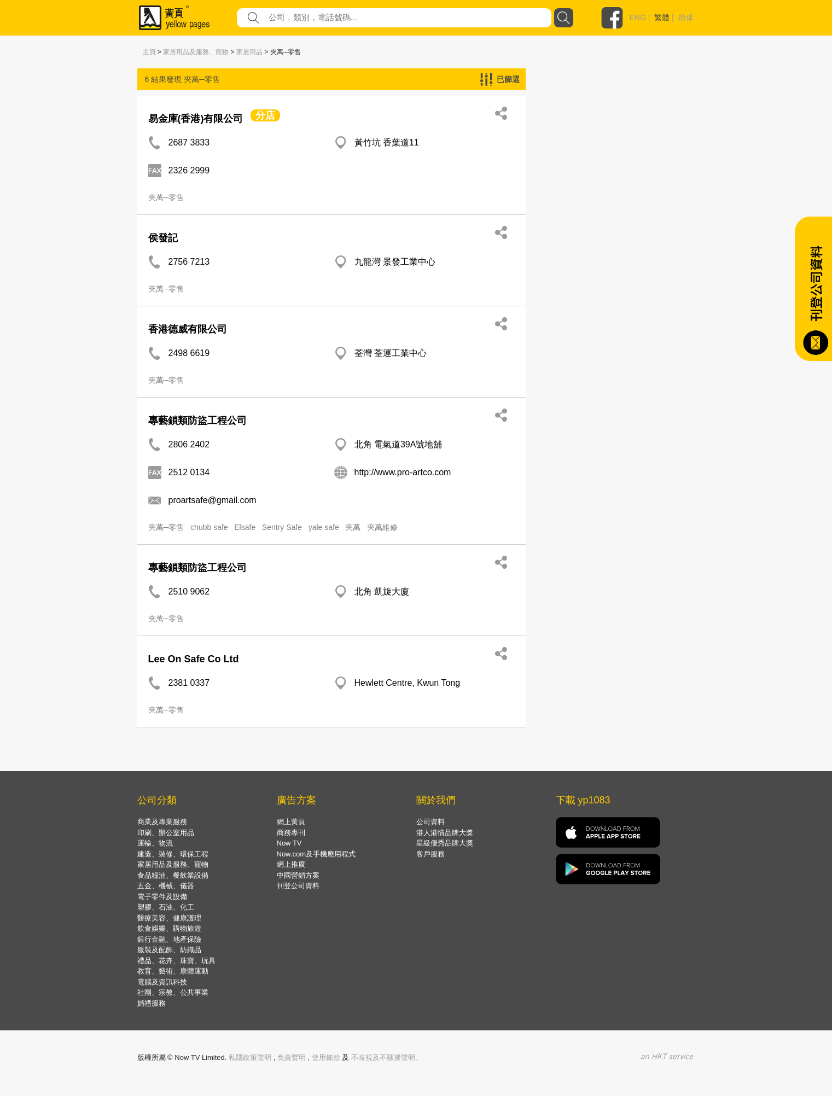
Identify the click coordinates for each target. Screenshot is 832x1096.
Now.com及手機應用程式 (316, 854)
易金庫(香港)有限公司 (195, 118)
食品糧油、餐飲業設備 (172, 875)
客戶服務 (430, 854)
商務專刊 (291, 833)
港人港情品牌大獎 (444, 833)
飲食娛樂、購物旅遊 (169, 928)
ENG (638, 17)
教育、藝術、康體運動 (172, 971)
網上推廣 (291, 864)
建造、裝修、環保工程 (172, 854)
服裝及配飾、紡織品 (169, 950)
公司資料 (430, 822)
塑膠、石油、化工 (165, 907)
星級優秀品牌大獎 (444, 843)
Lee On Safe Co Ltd (193, 659)
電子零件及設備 (162, 897)
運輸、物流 (155, 843)
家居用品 (249, 52)
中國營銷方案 (298, 875)
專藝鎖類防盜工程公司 (197, 420)
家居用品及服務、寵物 (196, 52)
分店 (265, 115)
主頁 (149, 52)
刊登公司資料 (298, 886)
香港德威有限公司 (187, 329)
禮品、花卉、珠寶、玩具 (176, 961)
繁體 (662, 17)
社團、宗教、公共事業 (172, 992)
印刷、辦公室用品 (165, 833)
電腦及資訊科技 (162, 982)
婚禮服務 (151, 1003)
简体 (686, 17)
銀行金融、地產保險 (169, 939)
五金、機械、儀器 (165, 886)
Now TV (289, 843)
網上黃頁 (291, 822)
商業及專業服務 (162, 822)
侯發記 (163, 237)
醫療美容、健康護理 (169, 918)
